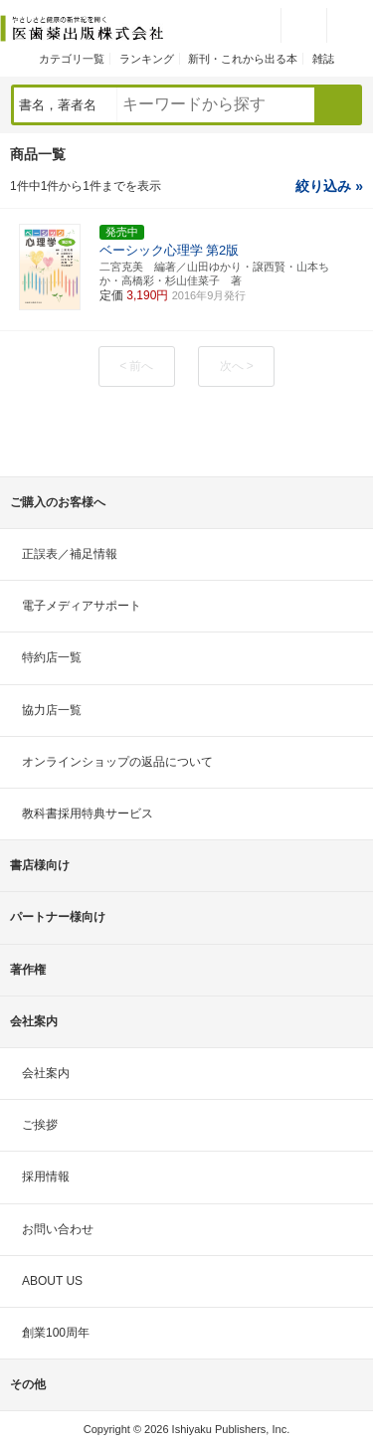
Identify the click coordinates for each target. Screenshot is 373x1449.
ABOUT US (52, 1281)
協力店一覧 (52, 710)
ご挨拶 (40, 1125)
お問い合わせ (57, 1229)
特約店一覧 (52, 657)
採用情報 (46, 1176)
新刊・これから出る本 (242, 59)
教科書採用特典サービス (87, 813)
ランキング (146, 59)
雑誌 (323, 59)
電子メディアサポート (81, 606)
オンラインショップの (117, 762)
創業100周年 (56, 1333)
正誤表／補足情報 (69, 554)
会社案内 (46, 1073)
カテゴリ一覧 (71, 59)
